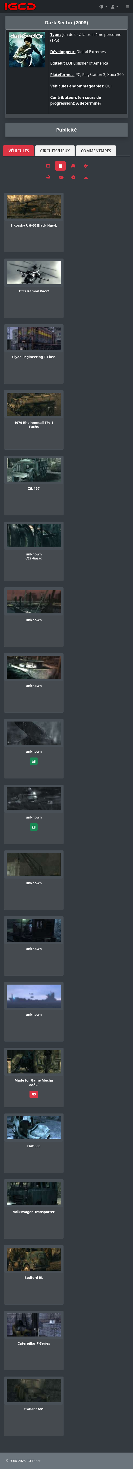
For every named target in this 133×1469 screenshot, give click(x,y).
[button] (103, 6)
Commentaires (96, 150)
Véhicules (19, 150)
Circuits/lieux (55, 150)
